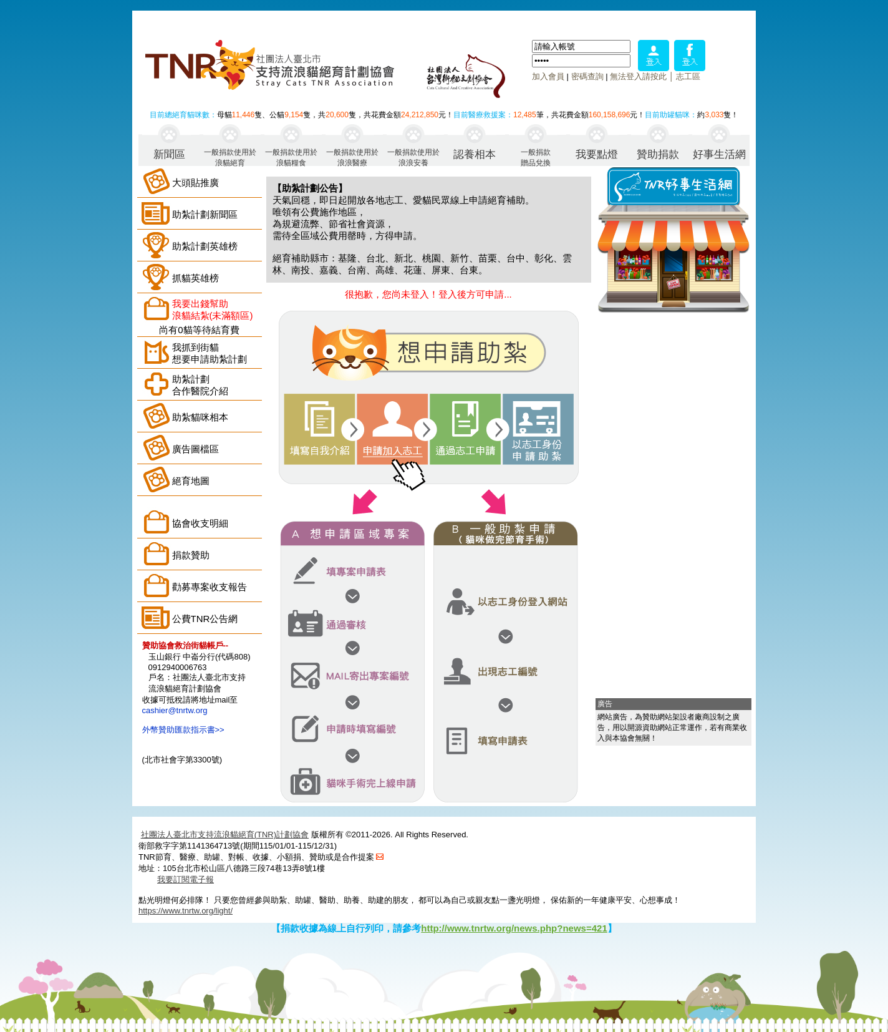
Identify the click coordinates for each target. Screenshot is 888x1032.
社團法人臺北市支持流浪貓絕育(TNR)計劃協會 (225, 834)
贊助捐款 (658, 154)
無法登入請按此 (638, 76)
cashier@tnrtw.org (175, 710)
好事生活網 (719, 154)
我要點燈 (597, 154)
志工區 (688, 76)
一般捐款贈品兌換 (536, 157)
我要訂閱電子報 (185, 879)
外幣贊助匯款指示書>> (183, 729)
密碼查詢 (587, 76)
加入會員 (548, 76)
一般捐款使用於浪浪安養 (413, 157)
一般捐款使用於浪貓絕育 (230, 157)
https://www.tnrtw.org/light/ (185, 910)
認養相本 (474, 154)
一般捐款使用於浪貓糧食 (291, 157)
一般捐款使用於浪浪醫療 (352, 157)
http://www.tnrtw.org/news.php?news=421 (514, 928)
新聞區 (169, 154)
